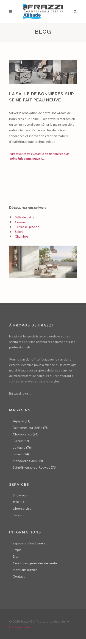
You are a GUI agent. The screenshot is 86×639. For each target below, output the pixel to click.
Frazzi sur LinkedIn (22, 627)
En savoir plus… (20, 393)
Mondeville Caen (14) (28, 461)
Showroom (20, 495)
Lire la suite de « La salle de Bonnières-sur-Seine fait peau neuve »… (39, 156)
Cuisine (20, 222)
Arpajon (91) (21, 421)
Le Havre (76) (22, 447)
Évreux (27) (21, 441)
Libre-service (22, 508)
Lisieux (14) (21, 454)
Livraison (19, 515)
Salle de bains (24, 217)
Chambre (21, 236)
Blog (16, 556)
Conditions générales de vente (35, 563)
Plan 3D (18, 502)
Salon (19, 231)
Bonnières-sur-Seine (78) (31, 428)
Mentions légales (25, 570)
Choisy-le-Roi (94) (25, 434)
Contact (19, 576)
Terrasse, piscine (27, 227)
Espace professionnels (29, 543)
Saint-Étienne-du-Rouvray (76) (34, 467)
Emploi (17, 550)
